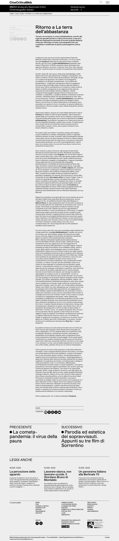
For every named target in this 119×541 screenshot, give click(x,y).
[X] (49, 412)
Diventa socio (78, 8)
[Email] (59, 412)
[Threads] (52, 412)
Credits (107, 537)
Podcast (64, 507)
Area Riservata (92, 511)
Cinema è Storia (67, 502)
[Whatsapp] (56, 412)
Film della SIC (40, 507)
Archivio (39, 513)
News (37, 502)
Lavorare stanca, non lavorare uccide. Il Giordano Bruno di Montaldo (57, 475)
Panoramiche (40, 511)
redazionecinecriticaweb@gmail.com (21, 539)
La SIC (63, 513)
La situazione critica (69, 504)
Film (16, 13)
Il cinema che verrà (68, 506)
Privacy (90, 507)
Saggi (22, 13)
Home (12, 13)
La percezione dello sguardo (22, 473)
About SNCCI (91, 502)
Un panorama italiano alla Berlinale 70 (92, 473)
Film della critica (42, 506)
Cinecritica (65, 515)
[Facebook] (45, 412)
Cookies (90, 509)
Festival (39, 509)
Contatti (90, 506)
